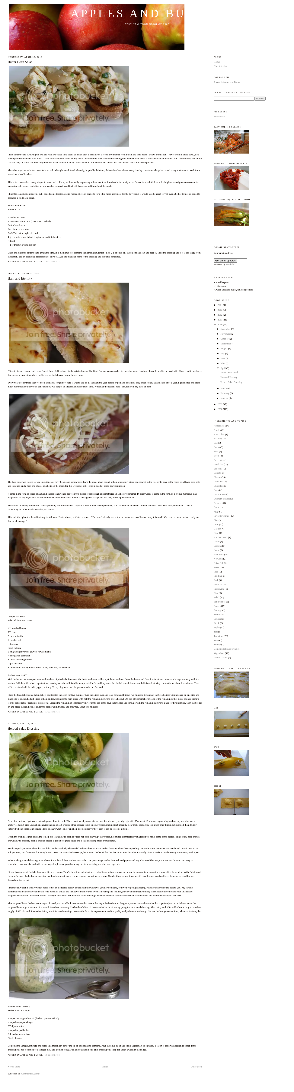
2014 (220, 305)
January (224, 398)
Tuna (216, 640)
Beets (216, 455)
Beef (216, 451)
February (225, 393)
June (222, 358)
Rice (216, 593)
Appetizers (219, 425)
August (224, 348)
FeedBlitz (231, 264)
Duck (216, 507)
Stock (216, 623)
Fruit (216, 524)
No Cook (218, 558)
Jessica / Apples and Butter (227, 82)
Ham (216, 533)
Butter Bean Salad (20, 62)
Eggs (216, 511)
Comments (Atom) (30, 1073)
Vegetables (219, 653)
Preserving (219, 588)
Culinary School (222, 498)
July (222, 353)
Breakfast (218, 464)
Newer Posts (14, 1066)
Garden (217, 528)
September (226, 343)
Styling (217, 627)
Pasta (216, 567)
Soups (217, 618)
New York (219, 554)
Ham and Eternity (20, 278)
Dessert (217, 503)
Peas (216, 571)
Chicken (218, 481)
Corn (216, 490)
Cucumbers (219, 494)
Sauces (217, 606)
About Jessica (220, 66)
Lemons (218, 545)
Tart (216, 631)
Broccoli (218, 468)
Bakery (217, 438)
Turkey (217, 644)
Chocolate (219, 485)
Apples (217, 430)
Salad (216, 597)
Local (216, 550)
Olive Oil (218, 563)
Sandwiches (219, 601)
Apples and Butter (147, 13)
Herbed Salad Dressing (23, 728)
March (223, 388)
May (222, 363)
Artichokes (219, 434)
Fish (216, 520)
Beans (217, 447)
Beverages (219, 460)
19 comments (52, 262)
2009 (220, 404)
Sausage (218, 610)
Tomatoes (218, 636)
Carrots (217, 472)
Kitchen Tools (221, 537)
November (225, 333)
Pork (216, 580)
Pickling (218, 575)
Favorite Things (221, 515)
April (223, 368)
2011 (220, 319)
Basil (216, 442)
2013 (220, 309)
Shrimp (217, 614)
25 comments (52, 712)
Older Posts (196, 1066)
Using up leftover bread (225, 648)
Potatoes (218, 584)
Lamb (216, 541)
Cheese (217, 477)
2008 (220, 409)
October (224, 338)
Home (105, 1066)
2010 (220, 324)
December (225, 328)
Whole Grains (221, 657)
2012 (220, 314)
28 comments (52, 1055)
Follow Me (219, 116)
